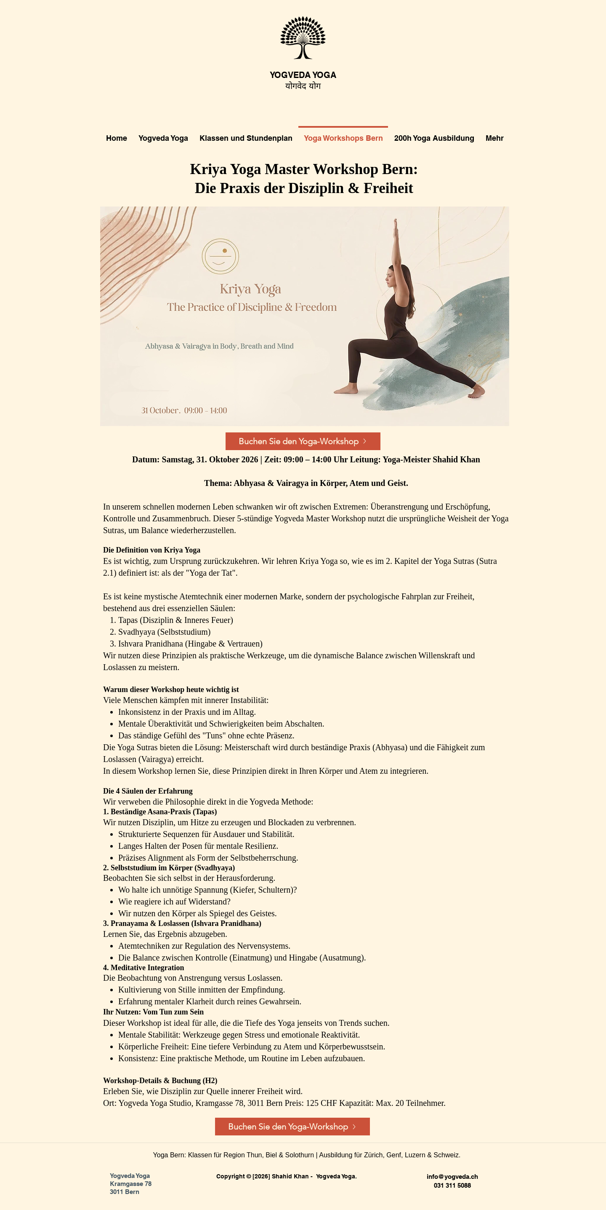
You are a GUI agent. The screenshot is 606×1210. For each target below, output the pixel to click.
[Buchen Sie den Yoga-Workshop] (303, 441)
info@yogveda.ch (452, 1176)
